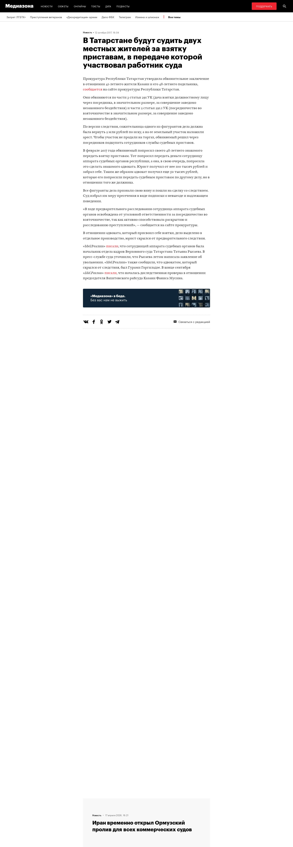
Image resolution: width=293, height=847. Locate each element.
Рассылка (136, 807)
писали (112, 246)
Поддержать (264, 6)
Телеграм (125, 17)
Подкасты (123, 6)
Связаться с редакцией (192, 321)
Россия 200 (137, 821)
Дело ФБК (108, 17)
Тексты (95, 6)
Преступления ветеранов (46, 17)
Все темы (174, 17)
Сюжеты (63, 6)
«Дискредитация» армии (81, 17)
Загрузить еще (146, 671)
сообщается (92, 89)
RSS (134, 800)
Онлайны (80, 6)
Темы (87, 821)
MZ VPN (135, 814)
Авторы (88, 814)
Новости (47, 6)
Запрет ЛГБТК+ (16, 17)
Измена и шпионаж (147, 17)
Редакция (90, 800)
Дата (108, 6)
